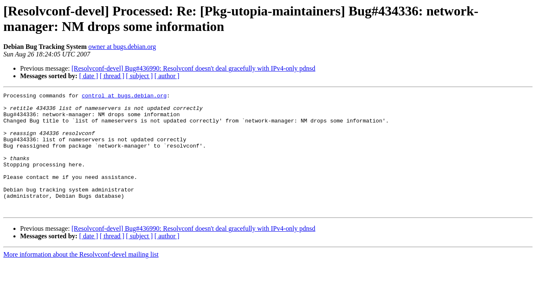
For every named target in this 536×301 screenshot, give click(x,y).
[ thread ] (112, 75)
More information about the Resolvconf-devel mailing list (81, 278)
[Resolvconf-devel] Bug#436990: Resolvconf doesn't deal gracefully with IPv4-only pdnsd (193, 68)
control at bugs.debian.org (124, 96)
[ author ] (167, 75)
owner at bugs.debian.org (122, 46)
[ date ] (88, 75)
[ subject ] (139, 75)
